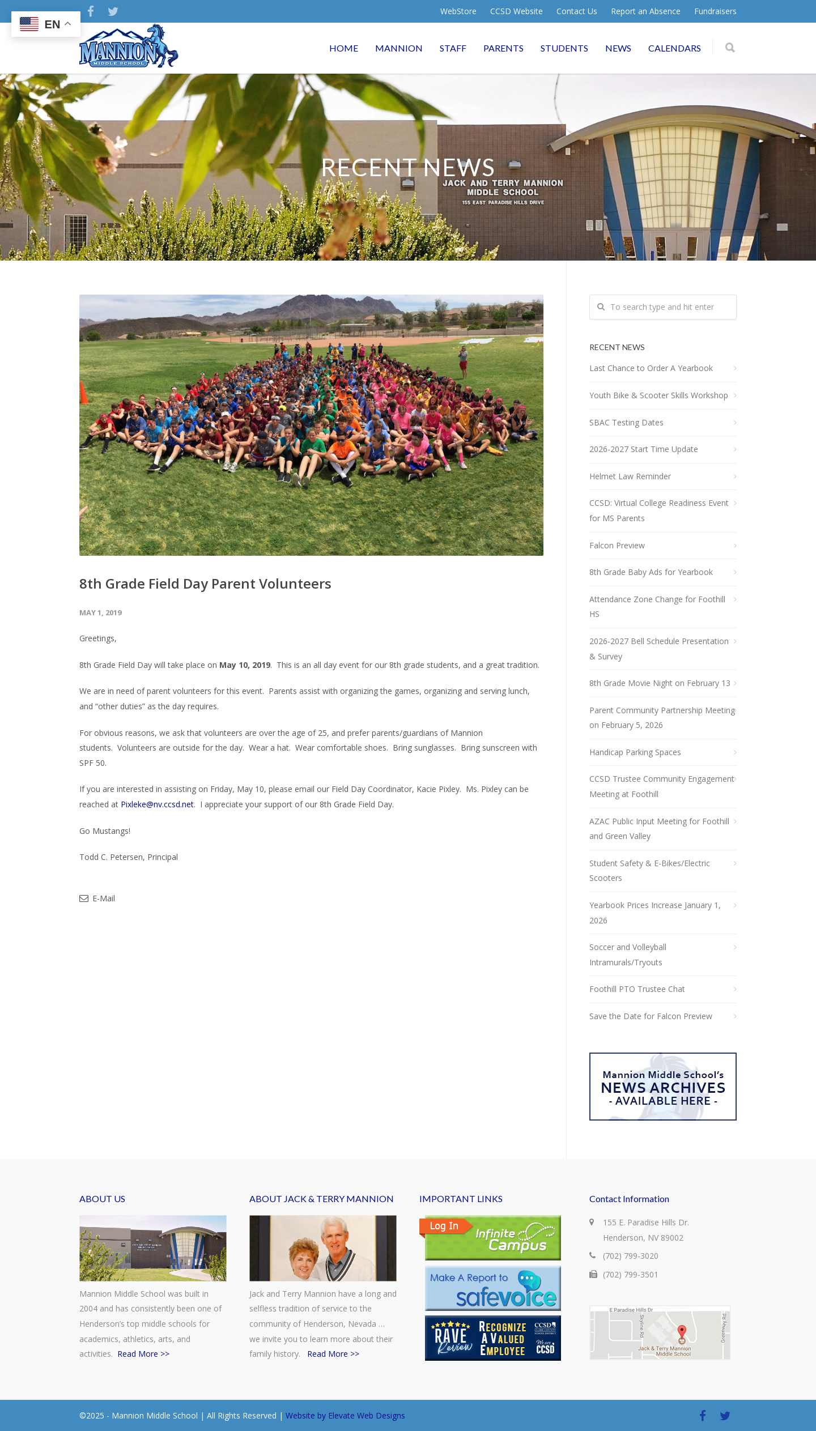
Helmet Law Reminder (630, 476)
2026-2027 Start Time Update (643, 449)
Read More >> (143, 1353)
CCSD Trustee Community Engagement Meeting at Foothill (661, 786)
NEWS (618, 47)
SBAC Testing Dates (626, 422)
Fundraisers (715, 11)
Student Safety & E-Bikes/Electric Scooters (649, 871)
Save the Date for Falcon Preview (650, 1016)
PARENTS (503, 47)
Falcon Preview (617, 545)
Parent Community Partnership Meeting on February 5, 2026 (662, 718)
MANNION (399, 47)
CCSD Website (516, 11)
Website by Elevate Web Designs (345, 1415)
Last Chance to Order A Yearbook (651, 368)
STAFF (453, 47)
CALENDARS (674, 47)
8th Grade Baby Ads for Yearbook (651, 572)
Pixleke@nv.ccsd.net (157, 804)
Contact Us (576, 11)
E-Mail (97, 898)
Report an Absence (646, 11)
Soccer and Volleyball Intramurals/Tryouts (627, 955)
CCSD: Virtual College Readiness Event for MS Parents (659, 510)
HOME (343, 47)
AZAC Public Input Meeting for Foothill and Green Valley (659, 829)
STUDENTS (564, 47)
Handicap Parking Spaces (635, 752)
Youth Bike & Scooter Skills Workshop (658, 395)
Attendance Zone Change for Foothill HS (657, 607)
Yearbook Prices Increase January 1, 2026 (655, 913)
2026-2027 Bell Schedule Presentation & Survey (659, 649)
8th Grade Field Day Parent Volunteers (205, 583)
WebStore (458, 11)
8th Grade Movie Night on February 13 (659, 683)
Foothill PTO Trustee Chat (637, 988)
